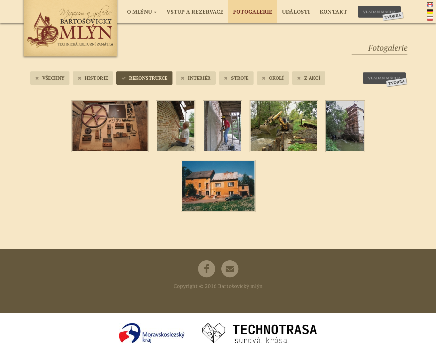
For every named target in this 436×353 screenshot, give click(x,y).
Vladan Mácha (382, 13)
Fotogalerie (252, 11)
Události (296, 11)
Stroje (236, 78)
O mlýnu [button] (142, 11)
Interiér (196, 78)
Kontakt (333, 11)
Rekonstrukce (144, 78)
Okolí (273, 78)
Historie (93, 78)
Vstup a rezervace (194, 11)
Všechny (49, 78)
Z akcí (308, 78)
